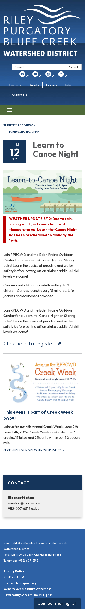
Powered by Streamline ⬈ (22, 595)
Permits (15, 85)
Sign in (48, 595)
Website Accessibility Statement (27, 589)
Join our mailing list (57, 603)
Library (51, 85)
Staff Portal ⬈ (13, 577)
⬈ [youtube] (37, 75)
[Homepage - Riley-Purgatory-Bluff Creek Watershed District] (42, 32)
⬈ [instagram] (50, 75)
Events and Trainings (24, 132)
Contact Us (18, 95)
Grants (33, 85)
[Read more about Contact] (42, 496)
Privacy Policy (13, 571)
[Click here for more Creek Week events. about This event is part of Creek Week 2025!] (42, 406)
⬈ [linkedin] (24, 75)
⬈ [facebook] (63, 75)
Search (74, 67)
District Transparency (19, 583)
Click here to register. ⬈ (32, 343)
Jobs (68, 85)
